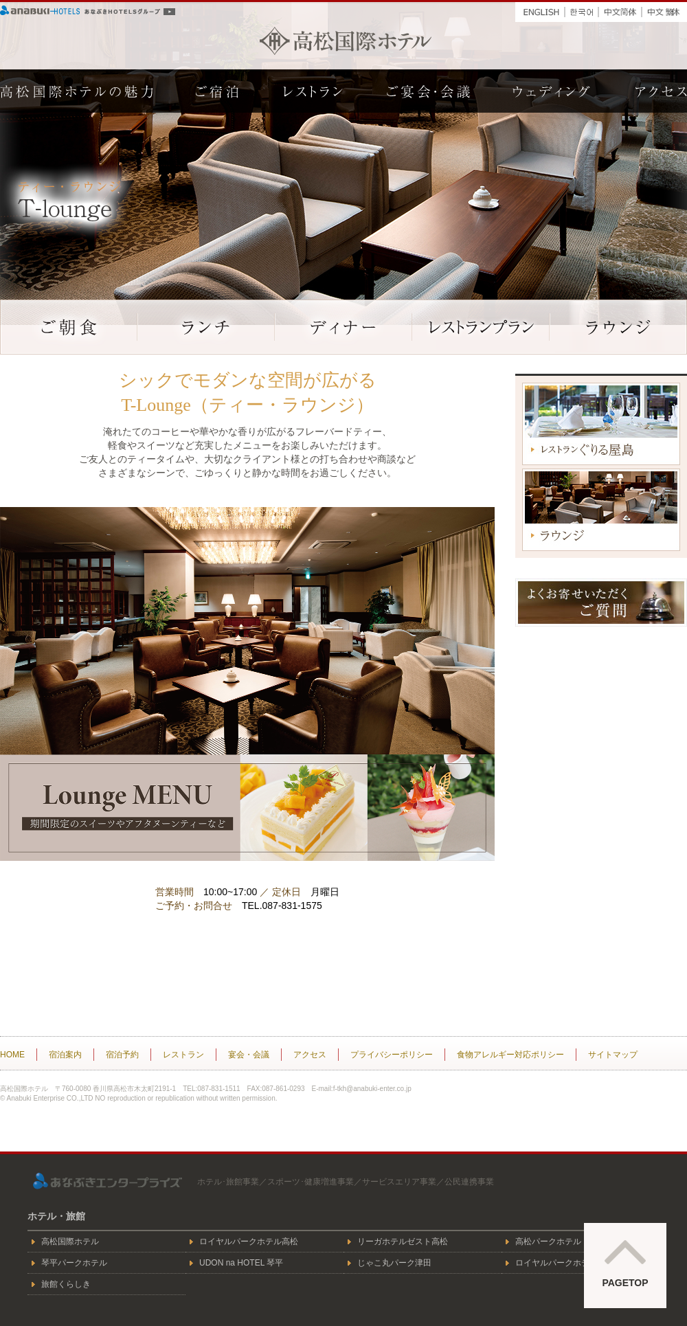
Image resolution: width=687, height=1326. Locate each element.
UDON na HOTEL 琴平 (241, 1263)
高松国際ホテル (345, 41)
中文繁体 (664, 9)
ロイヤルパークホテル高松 (248, 1241)
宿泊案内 (65, 1054)
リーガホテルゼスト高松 (402, 1241)
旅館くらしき (66, 1284)
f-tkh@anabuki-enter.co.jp (372, 1088)
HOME (12, 1054)
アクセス (309, 1054)
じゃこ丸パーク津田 (394, 1263)
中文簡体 (620, 9)
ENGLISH (540, 9)
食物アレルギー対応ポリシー (510, 1054)
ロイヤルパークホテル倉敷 (564, 1263)
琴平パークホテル (74, 1263)
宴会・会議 (248, 1054)
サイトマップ (613, 1054)
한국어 (581, 9)
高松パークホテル (548, 1241)
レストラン (183, 1054)
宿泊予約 (122, 1054)
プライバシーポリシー (391, 1054)
